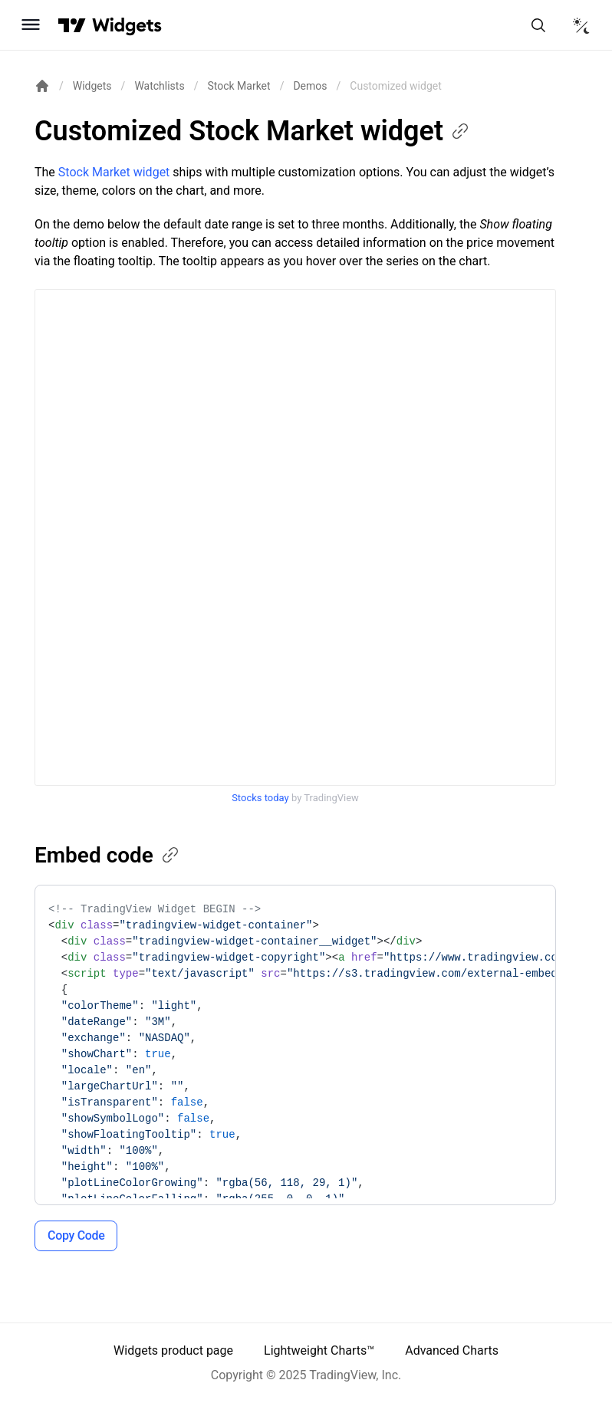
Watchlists (159, 86)
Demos (310, 86)
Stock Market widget (114, 172)
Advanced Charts (451, 1350)
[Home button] (127, 25)
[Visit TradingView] (72, 25)
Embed (108, 855)
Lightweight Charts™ (319, 1350)
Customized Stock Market (253, 131)
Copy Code (76, 1235)
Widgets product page (173, 1350)
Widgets (92, 86)
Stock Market (238, 86)
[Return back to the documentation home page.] (42, 86)
